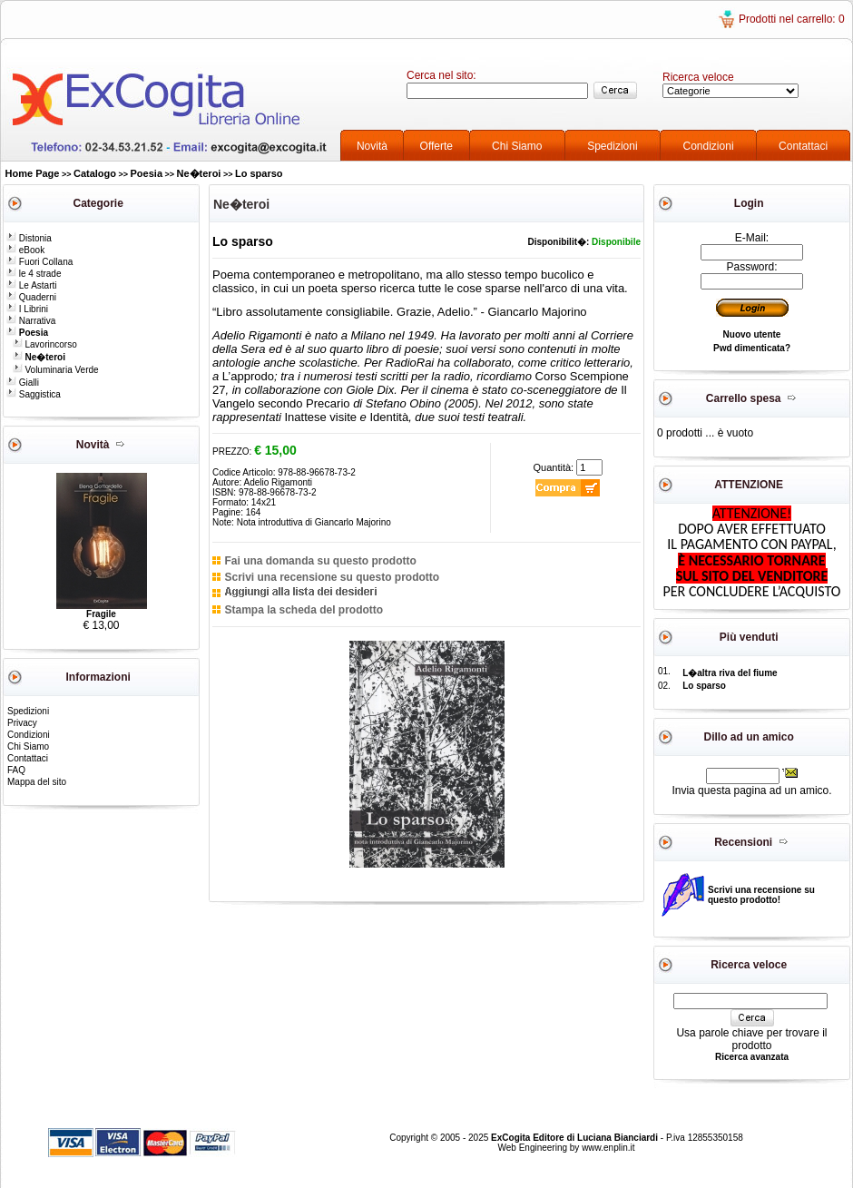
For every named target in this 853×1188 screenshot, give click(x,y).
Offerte (436, 146)
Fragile (101, 614)
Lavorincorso (45, 344)
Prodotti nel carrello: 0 (792, 19)
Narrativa (30, 321)
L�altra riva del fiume (729, 673)
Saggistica (33, 394)
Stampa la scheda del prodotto (303, 610)
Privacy (22, 723)
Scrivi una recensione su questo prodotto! (761, 895)
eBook (25, 250)
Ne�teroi (199, 173)
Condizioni (708, 146)
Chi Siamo (517, 146)
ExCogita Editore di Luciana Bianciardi (576, 1138)
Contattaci (803, 146)
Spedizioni (612, 146)
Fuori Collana (39, 262)
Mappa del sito (36, 782)
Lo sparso (259, 173)
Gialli (22, 383)
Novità (372, 146)
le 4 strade (33, 274)
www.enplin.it (608, 1148)
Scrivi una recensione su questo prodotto (331, 577)
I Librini (27, 309)
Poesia (146, 173)
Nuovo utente (752, 334)
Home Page (32, 173)
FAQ (16, 770)
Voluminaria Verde (56, 370)
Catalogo (95, 173)
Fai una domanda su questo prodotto (320, 561)
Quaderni (31, 297)
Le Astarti (31, 285)
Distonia (29, 238)
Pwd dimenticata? (751, 348)
